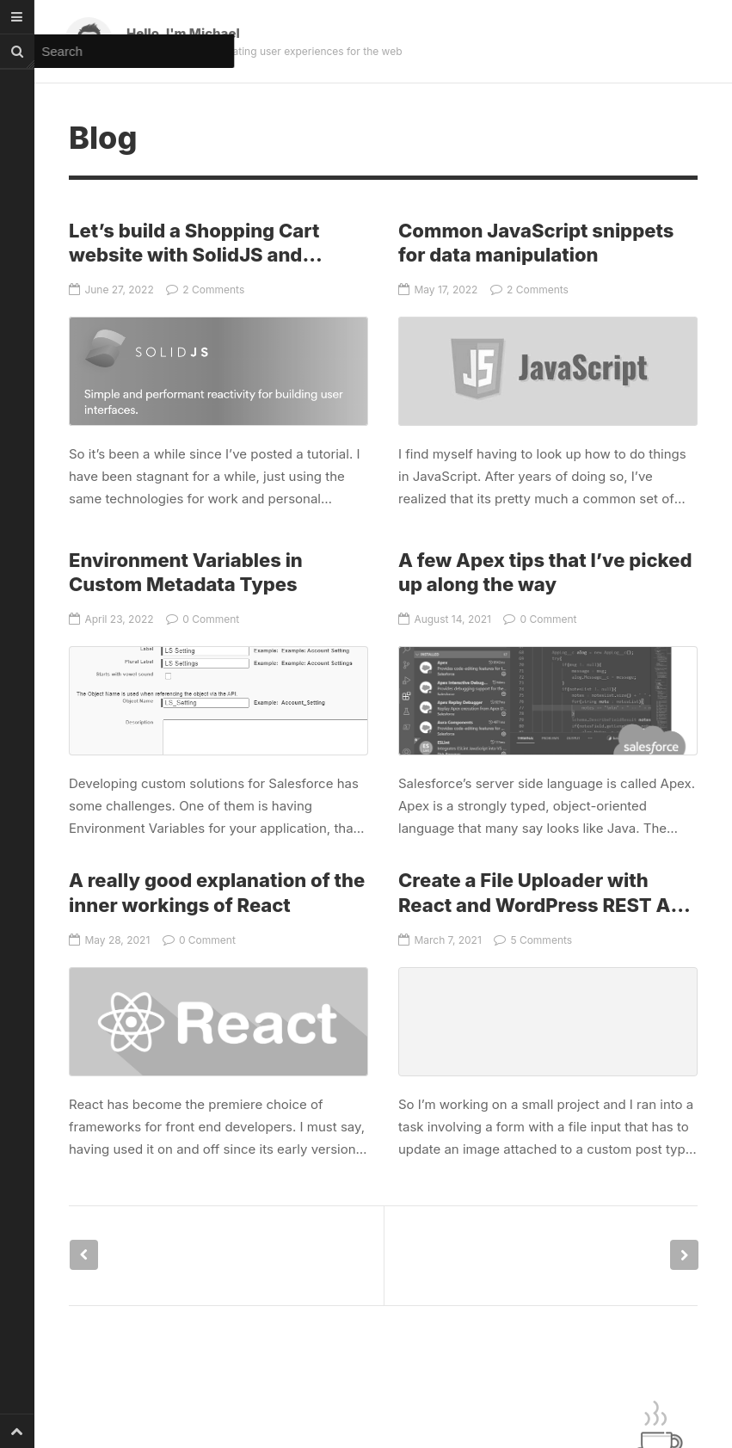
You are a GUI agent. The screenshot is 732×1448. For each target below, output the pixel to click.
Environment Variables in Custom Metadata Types (218, 700)
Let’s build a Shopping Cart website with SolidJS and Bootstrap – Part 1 (194, 255)
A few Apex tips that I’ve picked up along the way (548, 700)
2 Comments (205, 289)
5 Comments (533, 939)
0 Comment (202, 619)
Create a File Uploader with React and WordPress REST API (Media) (543, 904)
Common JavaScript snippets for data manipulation (548, 371)
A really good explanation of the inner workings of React (218, 1021)
